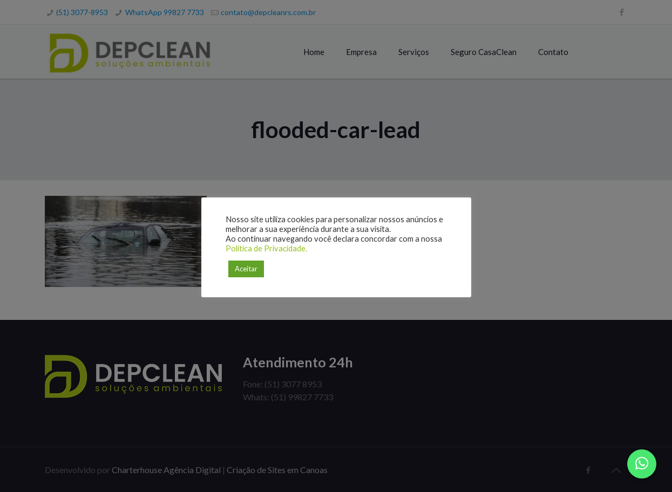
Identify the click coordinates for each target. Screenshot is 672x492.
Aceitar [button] (246, 268)
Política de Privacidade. (266, 248)
